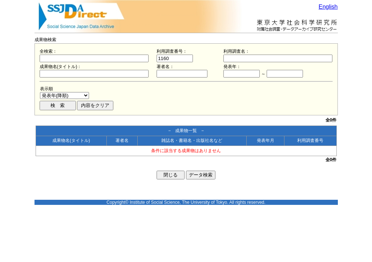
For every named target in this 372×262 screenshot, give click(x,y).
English (328, 7)
